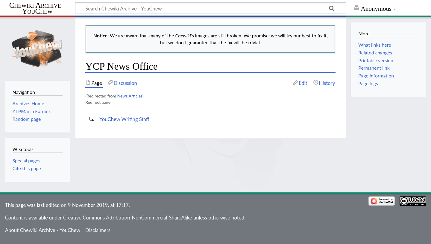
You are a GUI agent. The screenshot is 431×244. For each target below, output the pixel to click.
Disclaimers (97, 230)
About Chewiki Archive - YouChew (43, 230)
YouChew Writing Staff (124, 119)
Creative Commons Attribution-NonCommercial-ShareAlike (127, 217)
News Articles (129, 95)
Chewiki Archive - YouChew (37, 8)
